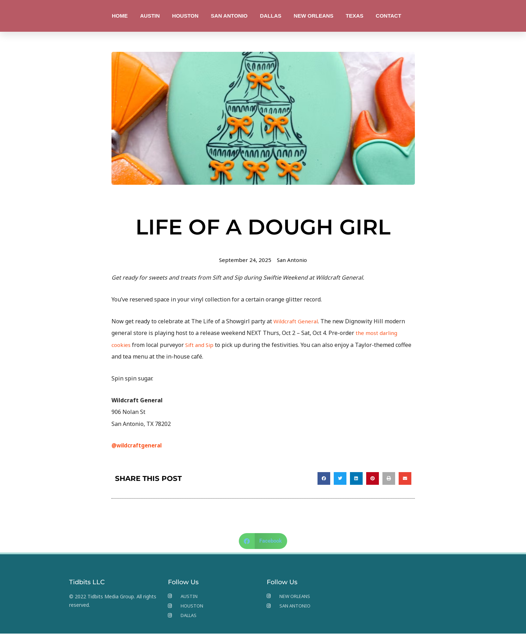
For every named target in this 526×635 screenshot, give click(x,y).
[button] (324, 478)
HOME (120, 16)
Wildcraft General (296, 321)
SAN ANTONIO (229, 16)
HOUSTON (185, 16)
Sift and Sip (201, 345)
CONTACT (388, 16)
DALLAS (271, 16)
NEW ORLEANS (314, 16)
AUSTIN (150, 16)
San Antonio (292, 260)
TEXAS (354, 16)
